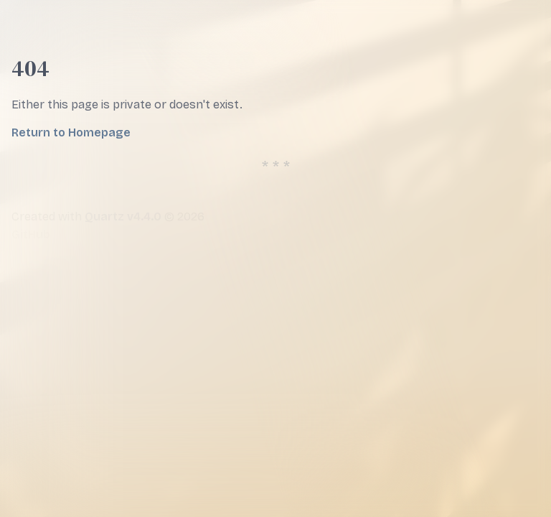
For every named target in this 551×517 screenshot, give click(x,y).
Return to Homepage (71, 132)
